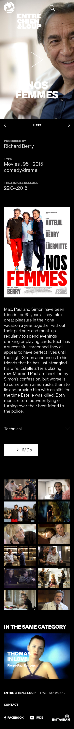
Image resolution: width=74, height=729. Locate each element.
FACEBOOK (14, 717)
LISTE (37, 125)
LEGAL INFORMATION (52, 693)
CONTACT (11, 705)
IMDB (36, 717)
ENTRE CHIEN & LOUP (20, 693)
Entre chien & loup (22, 15)
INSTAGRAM (61, 717)
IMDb (27, 450)
